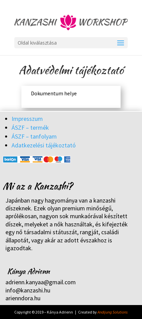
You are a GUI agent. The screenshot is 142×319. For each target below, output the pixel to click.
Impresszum (27, 119)
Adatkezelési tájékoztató (44, 145)
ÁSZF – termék (30, 127)
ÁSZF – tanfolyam (34, 136)
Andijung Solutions (112, 312)
